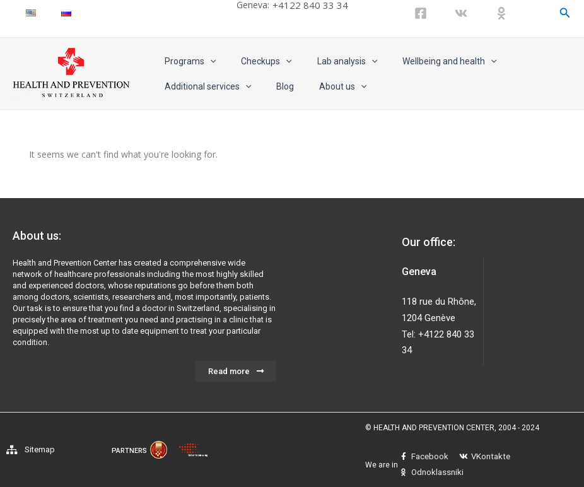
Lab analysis (328, 61)
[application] (206, 61)
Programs (186, 61)
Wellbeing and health (423, 61)
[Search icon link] (565, 13)
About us (323, 86)
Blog (274, 86)
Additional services (204, 86)
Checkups (255, 61)
